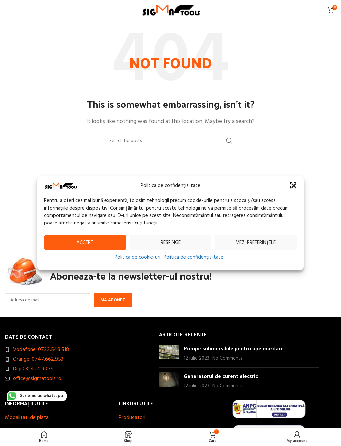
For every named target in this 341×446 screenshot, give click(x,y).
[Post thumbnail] (169, 353)
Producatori (132, 417)
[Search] (170, 140)
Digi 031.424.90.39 (33, 369)
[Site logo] (170, 10)
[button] (293, 185)
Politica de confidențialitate (193, 257)
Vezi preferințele (256, 242)
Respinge (171, 242)
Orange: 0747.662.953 (38, 359)
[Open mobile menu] (8, 10)
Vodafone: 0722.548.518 (41, 349)
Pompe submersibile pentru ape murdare (234, 348)
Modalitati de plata (27, 417)
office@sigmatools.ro (37, 378)
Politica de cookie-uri (137, 257)
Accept (85, 242)
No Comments (227, 358)
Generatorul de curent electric (221, 376)
